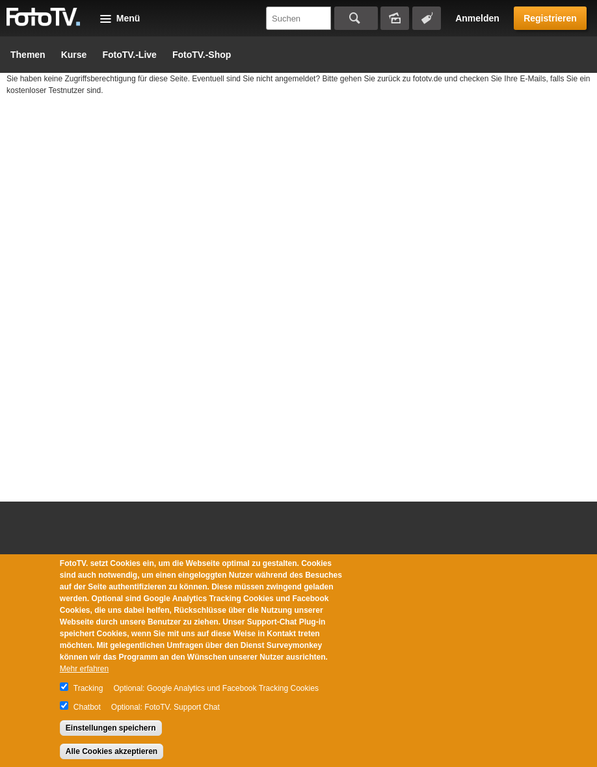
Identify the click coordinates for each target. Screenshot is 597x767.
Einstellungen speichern (111, 728)
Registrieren (550, 18)
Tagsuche (426, 18)
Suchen (356, 18)
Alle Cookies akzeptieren (111, 751)
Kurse (74, 54)
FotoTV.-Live (129, 54)
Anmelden (477, 18)
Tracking (88, 688)
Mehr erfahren (84, 668)
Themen (28, 54)
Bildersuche (394, 18)
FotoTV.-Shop (201, 54)
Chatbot (87, 707)
